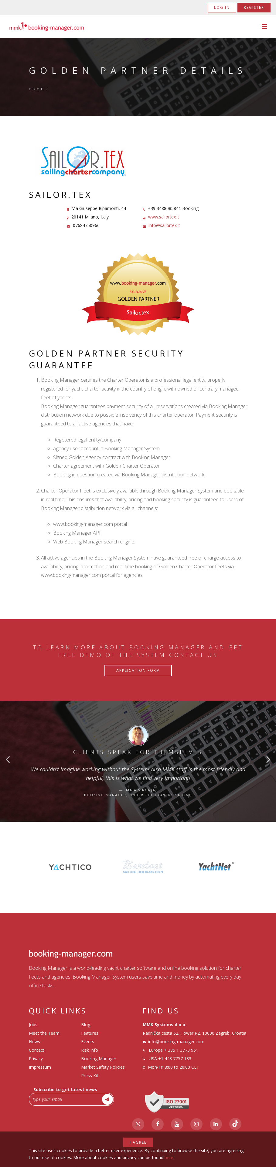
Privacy (36, 1058)
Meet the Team (44, 1033)
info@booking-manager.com (176, 1041)
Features (89, 1033)
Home (36, 88)
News (34, 1041)
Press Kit (89, 1075)
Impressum (40, 1067)
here (169, 1157)
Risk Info (89, 1050)
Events (87, 1041)
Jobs (33, 1024)
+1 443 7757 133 (174, 1058)
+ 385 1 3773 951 (181, 1050)
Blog (85, 1024)
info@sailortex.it (164, 225)
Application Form (138, 670)
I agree (138, 1142)
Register (254, 7)
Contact (36, 1050)
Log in (222, 7)
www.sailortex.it (163, 217)
